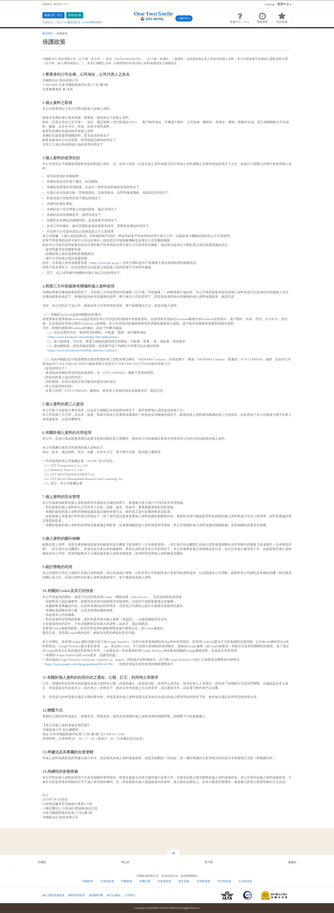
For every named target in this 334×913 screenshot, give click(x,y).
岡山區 (125, 862)
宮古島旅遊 (224, 881)
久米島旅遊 (245, 881)
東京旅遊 (183, 881)
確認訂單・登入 (53, 15)
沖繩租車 (87, 881)
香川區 (209, 862)
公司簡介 (129, 895)
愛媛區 (292, 862)
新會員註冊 (74, 15)
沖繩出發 (144, 881)
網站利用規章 (76, 895)
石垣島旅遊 (203, 881)
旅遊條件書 (96, 895)
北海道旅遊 (164, 881)
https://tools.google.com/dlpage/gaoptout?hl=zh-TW (79, 664)
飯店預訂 (47, 33)
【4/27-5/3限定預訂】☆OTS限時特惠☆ (80, 22)
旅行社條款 (114, 895)
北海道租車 (107, 881)
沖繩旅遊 (126, 881)
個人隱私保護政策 (53, 895)
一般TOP (184, 18)
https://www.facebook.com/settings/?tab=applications (83, 337)
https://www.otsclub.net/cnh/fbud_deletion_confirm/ (82, 350)
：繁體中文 (278, 4)
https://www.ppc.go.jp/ (104, 262)
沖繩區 (42, 862)
